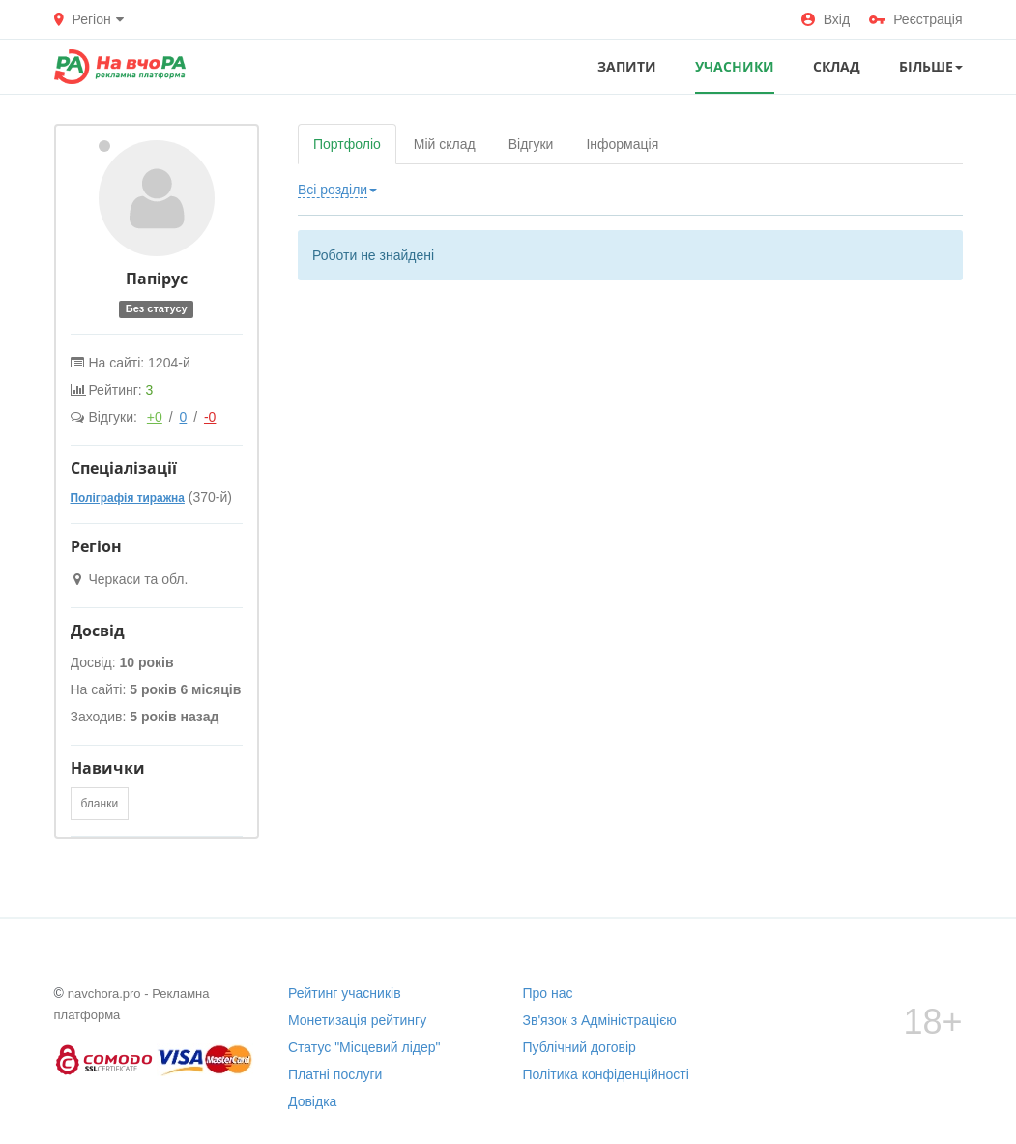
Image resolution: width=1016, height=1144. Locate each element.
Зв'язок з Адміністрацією (600, 1020)
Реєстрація (915, 19)
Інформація (622, 144)
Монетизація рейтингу (357, 1020)
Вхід (825, 19)
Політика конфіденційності (606, 1074)
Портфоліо (347, 144)
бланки (100, 803)
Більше (931, 66)
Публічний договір (579, 1047)
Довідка (312, 1101)
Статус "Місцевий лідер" (364, 1047)
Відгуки (531, 144)
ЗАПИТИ (626, 66)
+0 (154, 417)
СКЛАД (836, 66)
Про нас (548, 993)
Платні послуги (335, 1074)
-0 (210, 417)
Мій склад (445, 144)
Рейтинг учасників (344, 993)
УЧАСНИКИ (734, 66)
